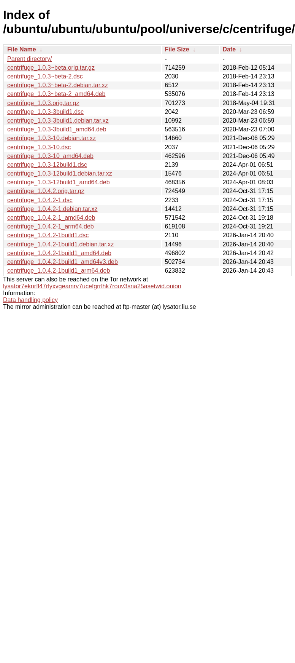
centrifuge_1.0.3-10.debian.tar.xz (51, 138)
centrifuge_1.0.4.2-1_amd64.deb (51, 217)
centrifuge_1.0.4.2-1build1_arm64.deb (58, 270)
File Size (177, 49)
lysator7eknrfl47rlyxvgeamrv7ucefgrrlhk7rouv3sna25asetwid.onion (92, 286)
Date (229, 49)
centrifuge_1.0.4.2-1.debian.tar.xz (52, 209)
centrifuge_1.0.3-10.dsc (39, 147)
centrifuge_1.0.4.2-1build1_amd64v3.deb (62, 262)
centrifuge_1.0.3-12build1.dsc (47, 164)
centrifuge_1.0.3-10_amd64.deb (50, 156)
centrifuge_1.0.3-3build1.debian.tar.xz (58, 120)
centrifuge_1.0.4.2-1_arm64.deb (50, 226)
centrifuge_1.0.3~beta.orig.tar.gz (51, 67)
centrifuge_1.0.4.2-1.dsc (40, 200)
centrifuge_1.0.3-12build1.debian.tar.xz (59, 173)
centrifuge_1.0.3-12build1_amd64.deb (58, 182)
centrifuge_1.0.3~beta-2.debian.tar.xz (57, 85)
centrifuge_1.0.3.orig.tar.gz (43, 103)
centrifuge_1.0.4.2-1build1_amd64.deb (59, 253)
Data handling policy (30, 300)
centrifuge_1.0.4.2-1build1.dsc (48, 235)
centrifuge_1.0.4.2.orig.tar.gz (45, 191)
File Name (21, 49)
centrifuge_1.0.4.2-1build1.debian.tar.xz (60, 244)
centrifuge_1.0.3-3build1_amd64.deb (56, 129)
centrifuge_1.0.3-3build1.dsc (45, 112)
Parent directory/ (29, 59)
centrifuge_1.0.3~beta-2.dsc (45, 76)
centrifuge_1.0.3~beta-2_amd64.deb (56, 94)
